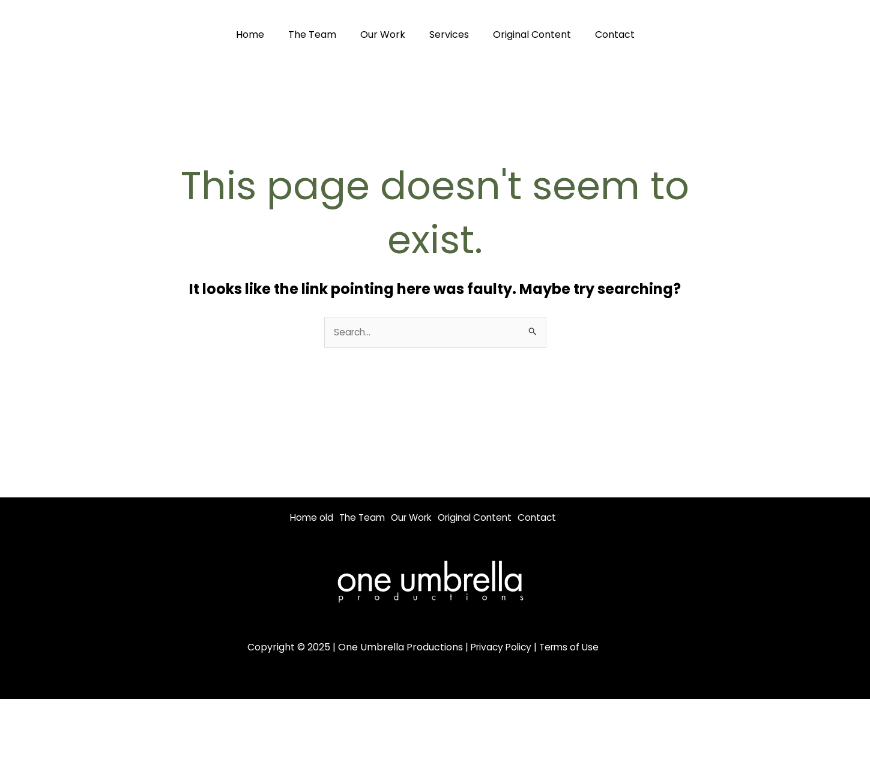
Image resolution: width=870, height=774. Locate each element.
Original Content (525, 34)
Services (447, 34)
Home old (312, 518)
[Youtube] (839, 34)
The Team (319, 34)
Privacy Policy (499, 662)
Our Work (385, 34)
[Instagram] (812, 34)
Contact (603, 34)
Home (262, 34)
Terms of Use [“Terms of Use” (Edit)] (571, 662)
